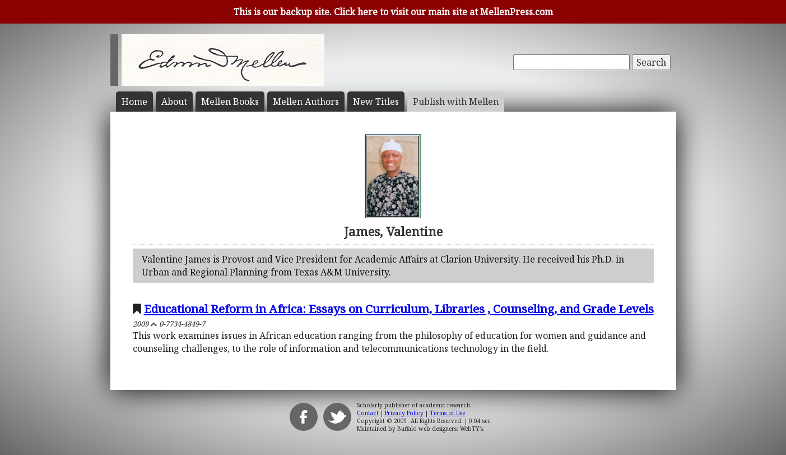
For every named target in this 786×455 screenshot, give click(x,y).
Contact (368, 413)
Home (134, 101)
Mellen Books (230, 101)
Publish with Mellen (456, 101)
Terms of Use (447, 413)
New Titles (376, 101)
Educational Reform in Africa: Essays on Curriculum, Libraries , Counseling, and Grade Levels (399, 308)
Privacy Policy (404, 413)
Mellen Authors (306, 101)
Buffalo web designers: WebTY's (440, 429)
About (174, 101)
